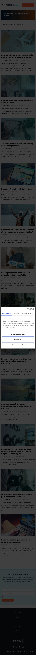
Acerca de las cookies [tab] (28, 313)
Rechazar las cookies (18, 344)
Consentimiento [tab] (6, 313)
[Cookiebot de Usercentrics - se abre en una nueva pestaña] (27, 309)
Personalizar (18, 339)
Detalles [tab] (16, 313)
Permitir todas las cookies (18, 334)
